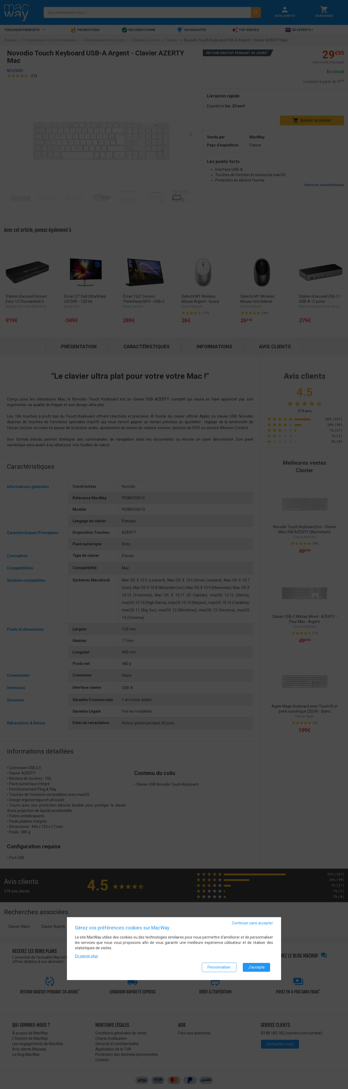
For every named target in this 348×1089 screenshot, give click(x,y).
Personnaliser (219, 967)
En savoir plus (86, 956)
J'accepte (256, 967)
